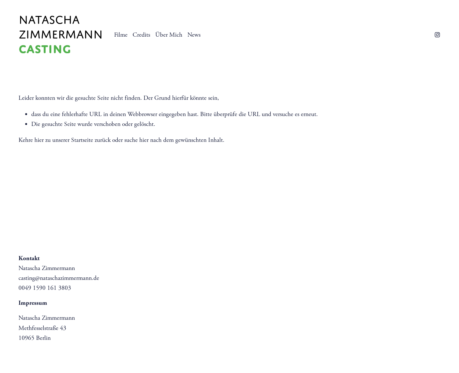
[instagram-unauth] (437, 35)
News (193, 35)
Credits (141, 35)
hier (39, 140)
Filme (120, 35)
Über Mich (168, 35)
